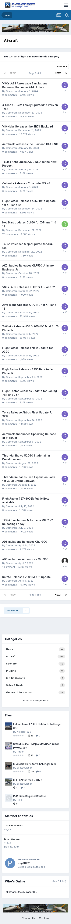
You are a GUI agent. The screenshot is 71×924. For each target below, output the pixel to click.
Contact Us (28, 918)
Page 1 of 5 (35, 73)
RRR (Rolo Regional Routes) (29, 796)
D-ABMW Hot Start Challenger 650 (34, 764)
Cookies (44, 918)
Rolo (19, 799)
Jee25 (21, 891)
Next (58, 73)
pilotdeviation (25, 767)
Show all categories (35, 700)
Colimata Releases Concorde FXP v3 (26, 183)
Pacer (20, 751)
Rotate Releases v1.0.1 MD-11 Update (26, 577)
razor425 (31, 891)
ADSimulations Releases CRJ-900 (24, 541)
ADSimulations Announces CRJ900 (25, 559)
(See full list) (58, 881)
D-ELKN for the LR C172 (27, 780)
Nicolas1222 (24, 731)
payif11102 (24, 863)
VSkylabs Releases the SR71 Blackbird (27, 126)
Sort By (62, 66)
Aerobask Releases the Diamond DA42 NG (30, 144)
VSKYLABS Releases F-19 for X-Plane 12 (28, 287)
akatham (11, 891)
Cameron (11, 91)
